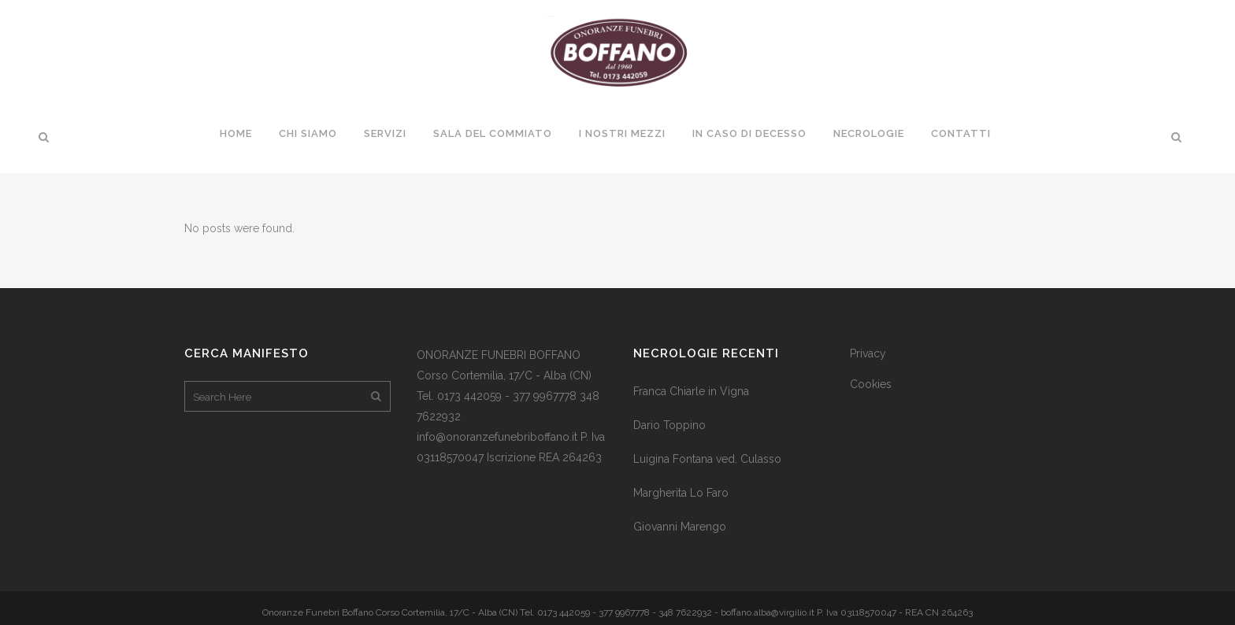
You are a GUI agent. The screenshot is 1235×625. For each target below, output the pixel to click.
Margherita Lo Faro (681, 492)
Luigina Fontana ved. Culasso (707, 459)
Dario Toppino (669, 425)
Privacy (868, 353)
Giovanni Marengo (679, 526)
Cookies (871, 384)
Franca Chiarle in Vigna (691, 391)
